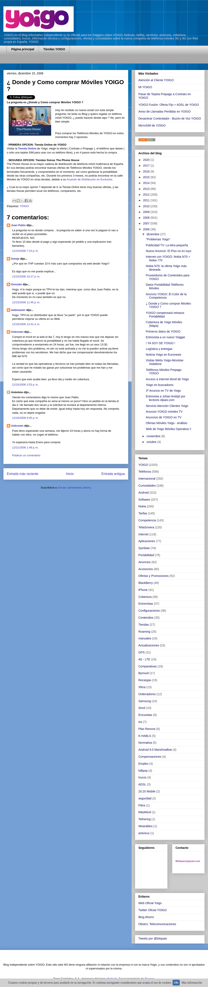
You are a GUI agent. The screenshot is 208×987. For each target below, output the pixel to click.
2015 (146, 177)
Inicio (70, 474)
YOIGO (24, 206)
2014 (146, 183)
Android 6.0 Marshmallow (155, 749)
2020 (146, 159)
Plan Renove (146, 729)
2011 (146, 200)
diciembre (153, 234)
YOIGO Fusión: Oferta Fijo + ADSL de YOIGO (168, 104)
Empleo (143, 763)
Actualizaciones (148, 645)
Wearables (145, 826)
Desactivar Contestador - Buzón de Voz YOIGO (169, 118)
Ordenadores (147, 694)
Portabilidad (146, 555)
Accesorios (145, 569)
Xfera (141, 687)
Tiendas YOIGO (54, 49)
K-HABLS (144, 736)
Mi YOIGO (145, 87)
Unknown (17, 331)
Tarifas (142, 513)
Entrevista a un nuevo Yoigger (165, 337)
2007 (146, 223)
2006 (146, 229)
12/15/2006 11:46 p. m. (26, 302)
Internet (143, 534)
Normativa (145, 742)
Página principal (22, 49)
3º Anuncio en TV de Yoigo (163, 390)
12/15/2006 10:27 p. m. (26, 276)
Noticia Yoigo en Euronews (163, 354)
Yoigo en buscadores (159, 385)
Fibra (141, 805)
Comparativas (147, 666)
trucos (142, 777)
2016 (146, 171)
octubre (151, 442)
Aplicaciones (146, 541)
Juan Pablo (18, 225)
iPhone (143, 590)
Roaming (144, 631)
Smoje (15, 258)
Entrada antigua (113, 474)
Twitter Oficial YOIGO (152, 910)
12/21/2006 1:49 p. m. (25, 447)
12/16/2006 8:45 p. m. (25, 417)
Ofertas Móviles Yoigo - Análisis (166, 423)
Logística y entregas (159, 349)
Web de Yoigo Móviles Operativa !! (168, 429)
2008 (146, 217)
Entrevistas (145, 603)
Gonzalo (16, 284)
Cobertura (145, 597)
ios (140, 722)
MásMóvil (144, 812)
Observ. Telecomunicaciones (157, 924)
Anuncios (144, 562)
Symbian (144, 548)
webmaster (18, 310)
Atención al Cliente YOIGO (156, 80)
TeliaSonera (146, 527)
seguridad (145, 798)
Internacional (146, 478)
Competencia (147, 520)
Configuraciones (149, 610)
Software (144, 499)
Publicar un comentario (26, 455)
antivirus (143, 833)
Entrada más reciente (22, 474)
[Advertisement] (56, 61)
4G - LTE (144, 659)
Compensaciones (149, 756)
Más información (192, 982)
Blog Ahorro (146, 917)
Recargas (144, 680)
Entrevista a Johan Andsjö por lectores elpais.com (165, 398)
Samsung (144, 701)
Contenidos (145, 617)
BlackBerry (145, 583)
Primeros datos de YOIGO (163, 331)
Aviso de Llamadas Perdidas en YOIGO (164, 111)
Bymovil (143, 673)
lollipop (143, 770)
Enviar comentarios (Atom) (74, 487)
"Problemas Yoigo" (158, 239)
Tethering (144, 819)
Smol (141, 708)
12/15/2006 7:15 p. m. (25, 250)
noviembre (153, 436)
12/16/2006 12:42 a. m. (26, 324)
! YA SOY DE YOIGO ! (160, 343)
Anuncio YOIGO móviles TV (164, 411)
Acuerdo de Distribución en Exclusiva (89, 179)
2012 (146, 194)
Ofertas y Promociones (153, 576)
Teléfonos (144, 471)
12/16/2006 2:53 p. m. (25, 384)
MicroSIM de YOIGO (152, 125)
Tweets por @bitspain (152, 938)
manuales (144, 638)
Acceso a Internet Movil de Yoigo (167, 379)
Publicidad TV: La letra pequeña (167, 245)
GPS (141, 652)
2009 (146, 212)
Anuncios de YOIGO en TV (163, 417)
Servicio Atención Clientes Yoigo (167, 406)
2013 (146, 189)
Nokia (142, 506)
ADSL (142, 784)
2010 (146, 206)
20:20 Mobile (146, 791)
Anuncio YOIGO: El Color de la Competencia (166, 295)
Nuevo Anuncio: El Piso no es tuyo (168, 251)
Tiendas (143, 624)
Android (143, 492)
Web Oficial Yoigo (150, 903)
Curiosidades (147, 485)
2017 (146, 165)
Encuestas (145, 715)
